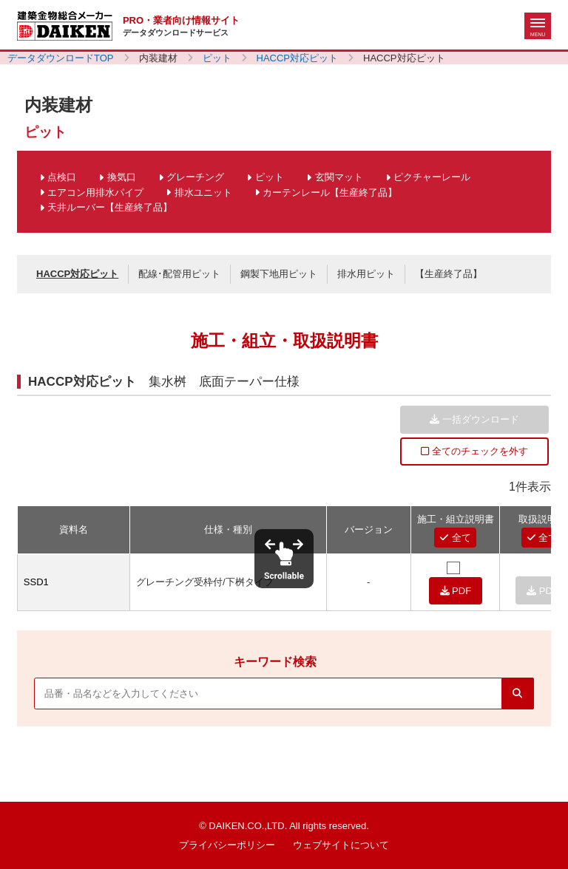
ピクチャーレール (431, 177)
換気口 (121, 177)
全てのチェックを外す (474, 451)
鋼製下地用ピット (278, 273)
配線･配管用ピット (179, 273)
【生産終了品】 (448, 273)
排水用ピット (366, 273)
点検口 (61, 177)
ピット (217, 58)
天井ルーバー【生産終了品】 (109, 207)
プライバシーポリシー (227, 845)
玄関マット (339, 177)
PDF (456, 590)
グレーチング (195, 177)
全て (455, 537)
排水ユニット (203, 192)
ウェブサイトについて (341, 845)
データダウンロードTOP (60, 58)
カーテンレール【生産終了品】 (330, 192)
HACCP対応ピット (298, 58)
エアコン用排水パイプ (95, 192)
